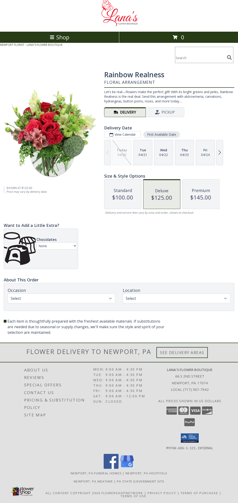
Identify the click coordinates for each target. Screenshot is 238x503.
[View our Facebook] (111, 467)
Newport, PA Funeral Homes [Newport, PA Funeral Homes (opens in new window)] (96, 473)
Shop (59, 37)
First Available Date (161, 134)
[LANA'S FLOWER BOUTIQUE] (119, 25)
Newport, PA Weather (93, 481)
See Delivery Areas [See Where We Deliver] (182, 352)
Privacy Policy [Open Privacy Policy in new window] (162, 493)
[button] (190, 438)
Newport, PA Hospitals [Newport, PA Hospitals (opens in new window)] (146, 473)
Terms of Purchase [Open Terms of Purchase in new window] (199, 493)
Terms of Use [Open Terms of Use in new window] (133, 496)
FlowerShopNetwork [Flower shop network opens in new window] (122, 493)
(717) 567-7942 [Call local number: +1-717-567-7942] (196, 389)
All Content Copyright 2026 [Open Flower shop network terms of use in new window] (73, 493)
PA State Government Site (140, 481)
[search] (229, 57)
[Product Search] (200, 58)
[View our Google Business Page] (126, 467)
